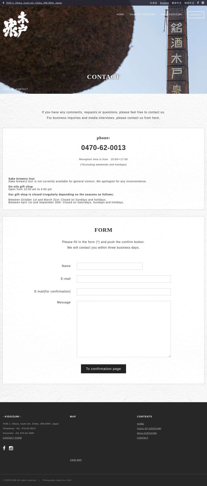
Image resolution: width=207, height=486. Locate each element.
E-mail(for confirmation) (52, 291)
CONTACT (196, 15)
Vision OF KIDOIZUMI (142, 14)
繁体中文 (177, 3)
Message (64, 302)
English (164, 3)
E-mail (66, 278)
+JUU (69, 480)
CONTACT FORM (12, 438)
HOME (120, 14)
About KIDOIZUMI (171, 14)
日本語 (153, 3)
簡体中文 (189, 3)
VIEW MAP (76, 460)
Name (66, 266)
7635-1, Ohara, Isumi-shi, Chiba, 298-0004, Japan (34, 3)
